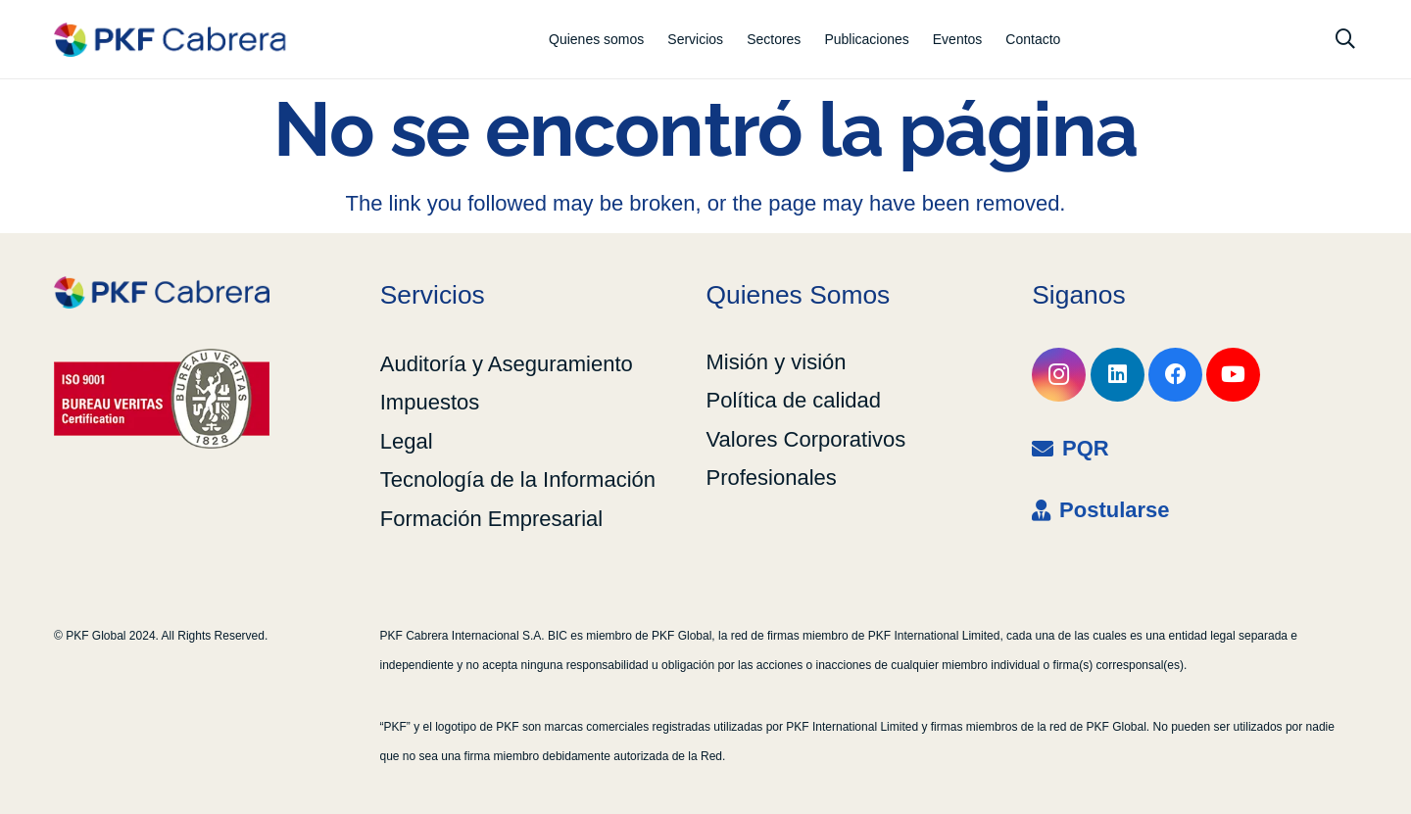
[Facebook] (1175, 375)
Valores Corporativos (806, 439)
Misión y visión (776, 362)
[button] (1345, 39)
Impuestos (430, 402)
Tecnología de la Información (518, 479)
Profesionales (771, 477)
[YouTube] (1233, 375)
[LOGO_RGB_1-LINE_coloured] (169, 40)
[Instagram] (1059, 375)
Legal (406, 441)
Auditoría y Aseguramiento (506, 364)
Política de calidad (794, 400)
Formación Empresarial (491, 518)
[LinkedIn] (1117, 375)
